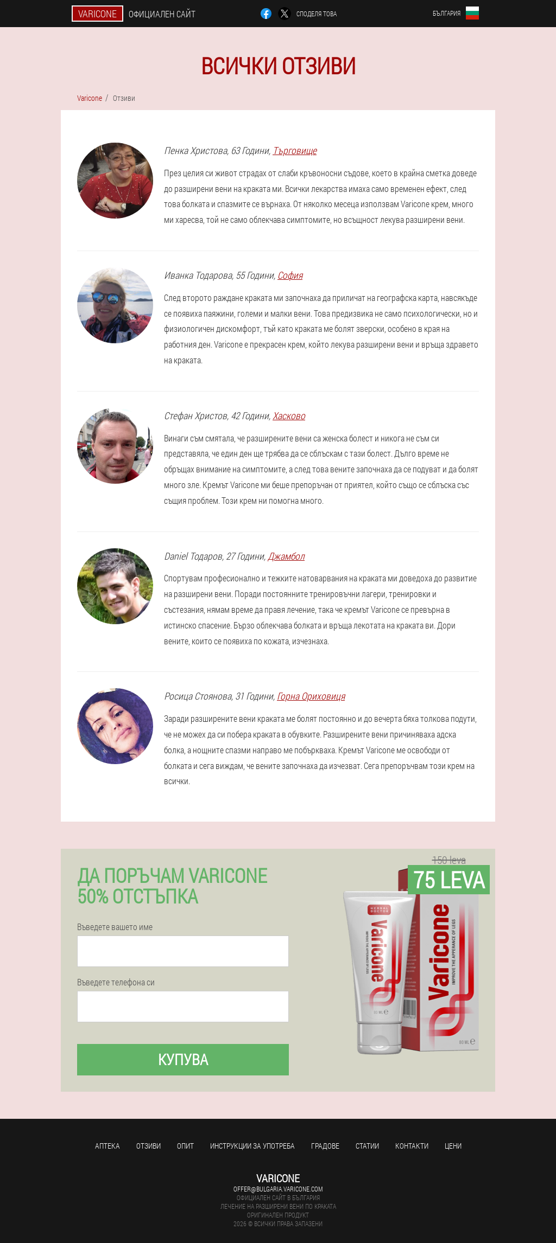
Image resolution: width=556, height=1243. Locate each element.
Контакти (411, 1146)
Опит (185, 1146)
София (289, 274)
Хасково (289, 415)
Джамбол (286, 555)
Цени (453, 1146)
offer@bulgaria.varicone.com (278, 1188)
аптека (107, 1146)
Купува (183, 1059)
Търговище (295, 150)
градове (325, 1146)
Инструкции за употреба (252, 1146)
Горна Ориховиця (311, 695)
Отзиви (148, 1146)
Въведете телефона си (116, 982)
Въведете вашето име (115, 926)
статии (367, 1146)
